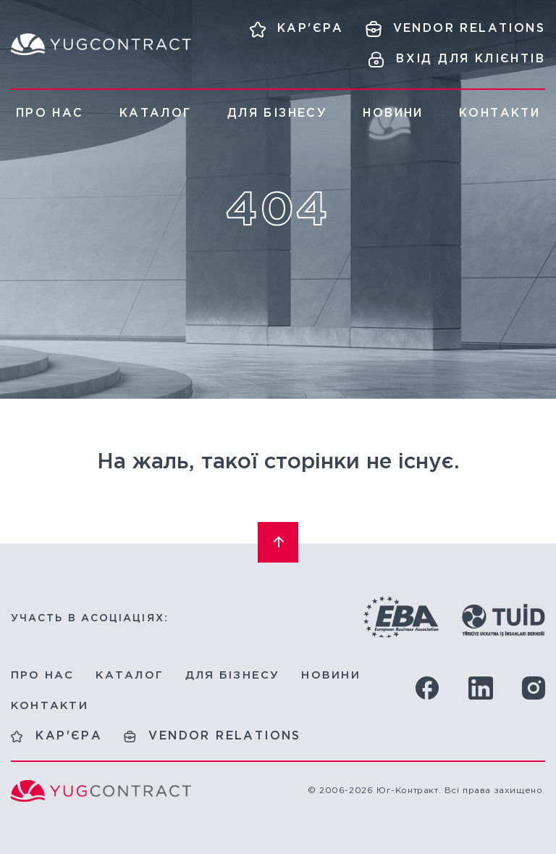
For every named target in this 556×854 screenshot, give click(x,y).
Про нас (50, 113)
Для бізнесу (277, 113)
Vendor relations (224, 736)
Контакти (499, 113)
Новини (393, 113)
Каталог (155, 113)
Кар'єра (68, 736)
